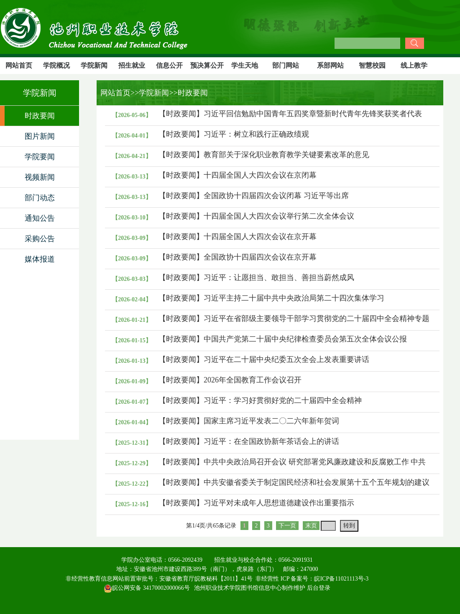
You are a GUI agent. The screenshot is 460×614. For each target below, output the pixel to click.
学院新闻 (94, 65)
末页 (311, 525)
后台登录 (318, 588)
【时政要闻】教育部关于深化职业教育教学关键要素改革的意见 (263, 154)
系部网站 (330, 65)
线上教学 (414, 65)
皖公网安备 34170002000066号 (147, 588)
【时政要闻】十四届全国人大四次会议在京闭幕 (237, 175)
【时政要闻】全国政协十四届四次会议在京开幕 (237, 257)
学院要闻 (40, 157)
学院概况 (56, 65)
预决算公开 (207, 65)
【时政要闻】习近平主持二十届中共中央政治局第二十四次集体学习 (271, 298)
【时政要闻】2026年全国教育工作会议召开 (230, 380)
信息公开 (169, 65)
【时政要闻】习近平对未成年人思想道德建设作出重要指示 (256, 503)
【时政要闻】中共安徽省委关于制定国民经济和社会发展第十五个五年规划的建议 (293, 482)
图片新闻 (40, 136)
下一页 (287, 525)
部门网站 (285, 65)
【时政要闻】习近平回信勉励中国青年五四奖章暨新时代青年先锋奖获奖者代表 (290, 114)
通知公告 (40, 218)
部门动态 (40, 198)
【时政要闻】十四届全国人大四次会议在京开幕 (237, 236)
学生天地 (244, 65)
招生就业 (131, 65)
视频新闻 (40, 177)
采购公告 (40, 238)
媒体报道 (40, 259)
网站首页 (18, 65)
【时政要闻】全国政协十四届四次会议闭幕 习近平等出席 (253, 195)
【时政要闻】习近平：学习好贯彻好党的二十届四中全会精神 (260, 400)
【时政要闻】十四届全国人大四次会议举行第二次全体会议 (256, 216)
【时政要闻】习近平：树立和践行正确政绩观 (233, 134)
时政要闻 (40, 116)
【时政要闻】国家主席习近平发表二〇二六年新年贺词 (248, 421)
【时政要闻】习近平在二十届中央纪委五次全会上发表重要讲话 (263, 359)
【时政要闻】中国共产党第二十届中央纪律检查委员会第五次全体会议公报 (282, 339)
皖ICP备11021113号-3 (341, 579)
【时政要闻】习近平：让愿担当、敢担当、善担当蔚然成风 (256, 277)
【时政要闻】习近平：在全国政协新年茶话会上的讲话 (248, 441)
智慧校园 (372, 65)
